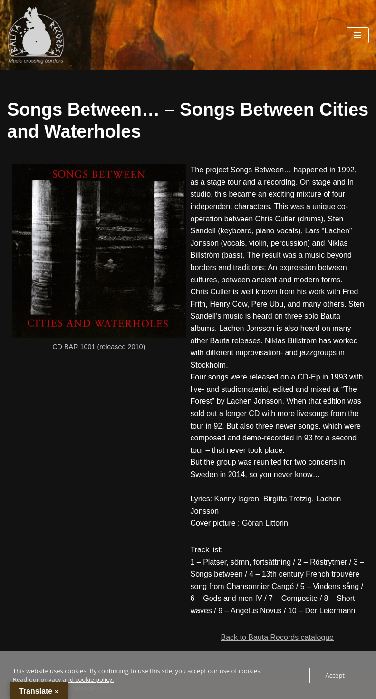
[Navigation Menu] (358, 35)
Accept (335, 675)
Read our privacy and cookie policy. (63, 679)
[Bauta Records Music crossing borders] (35, 35)
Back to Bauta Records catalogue (277, 637)
